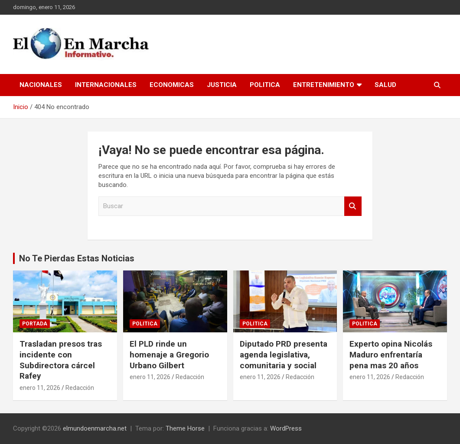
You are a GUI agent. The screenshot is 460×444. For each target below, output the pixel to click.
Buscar (353, 206)
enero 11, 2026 (40, 387)
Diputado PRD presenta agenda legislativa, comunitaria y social (283, 354)
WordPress (286, 428)
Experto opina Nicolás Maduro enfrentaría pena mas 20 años (390, 354)
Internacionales (106, 85)
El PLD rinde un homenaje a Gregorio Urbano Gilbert (169, 354)
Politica (265, 85)
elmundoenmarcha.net (95, 428)
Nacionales (41, 85)
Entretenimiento (323, 85)
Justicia (222, 85)
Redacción (79, 387)
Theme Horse (185, 428)
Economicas (172, 85)
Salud (385, 85)
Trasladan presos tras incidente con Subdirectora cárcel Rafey (61, 360)
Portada (34, 324)
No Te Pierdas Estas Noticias (76, 258)
